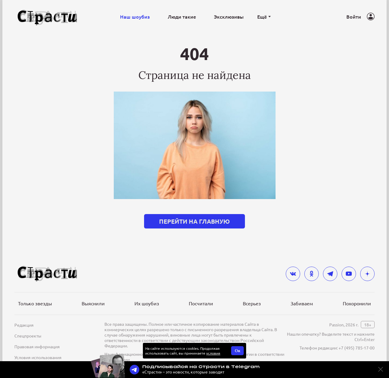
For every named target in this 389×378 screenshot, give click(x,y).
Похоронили (357, 303)
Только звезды (35, 303)
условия (213, 353)
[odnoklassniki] (311, 274)
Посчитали (201, 303)
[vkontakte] (293, 274)
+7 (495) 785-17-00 (357, 347)
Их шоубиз (146, 303)
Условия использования (38, 357)
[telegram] (330, 274)
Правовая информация (37, 346)
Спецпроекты (27, 335)
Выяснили (93, 303)
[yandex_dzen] (367, 274)
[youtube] (349, 274)
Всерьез (252, 303)
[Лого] (47, 16)
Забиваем (302, 303)
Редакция (24, 325)
